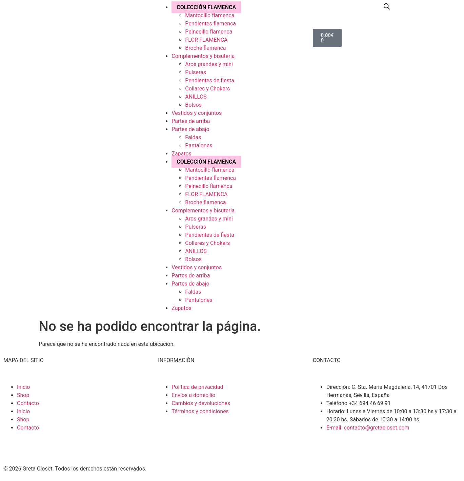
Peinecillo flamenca (208, 31)
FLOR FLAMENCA (206, 40)
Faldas (193, 137)
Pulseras (195, 72)
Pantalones (198, 145)
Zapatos (181, 153)
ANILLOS (195, 96)
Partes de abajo (190, 129)
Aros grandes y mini (209, 64)
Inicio (23, 387)
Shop (23, 395)
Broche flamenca (205, 48)
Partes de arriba (191, 121)
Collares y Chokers (207, 88)
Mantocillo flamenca (209, 15)
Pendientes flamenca (210, 23)
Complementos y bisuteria (203, 56)
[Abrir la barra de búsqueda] (386, 6)
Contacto (28, 403)
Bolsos (193, 105)
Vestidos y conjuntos (197, 113)
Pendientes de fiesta (209, 80)
